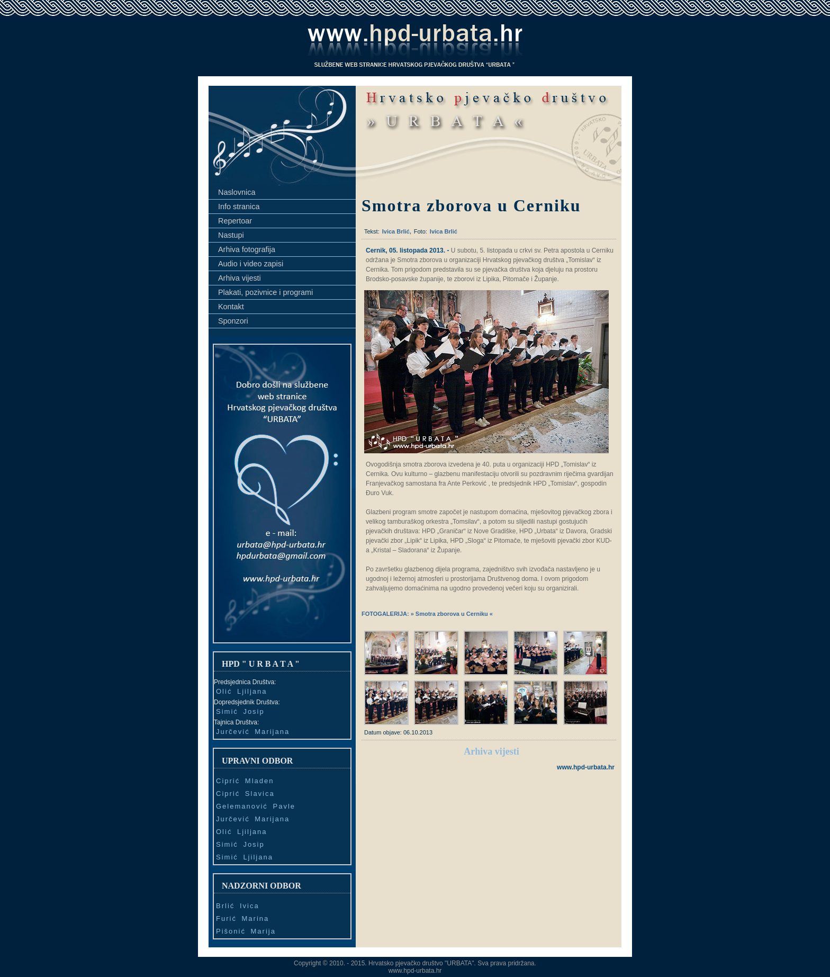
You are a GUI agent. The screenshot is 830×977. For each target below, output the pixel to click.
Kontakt (231, 306)
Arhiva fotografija (246, 249)
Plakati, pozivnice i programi (265, 292)
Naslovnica (236, 192)
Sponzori (233, 321)
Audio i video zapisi (250, 263)
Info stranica (238, 206)
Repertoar (235, 221)
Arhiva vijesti (239, 278)
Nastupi (231, 235)
